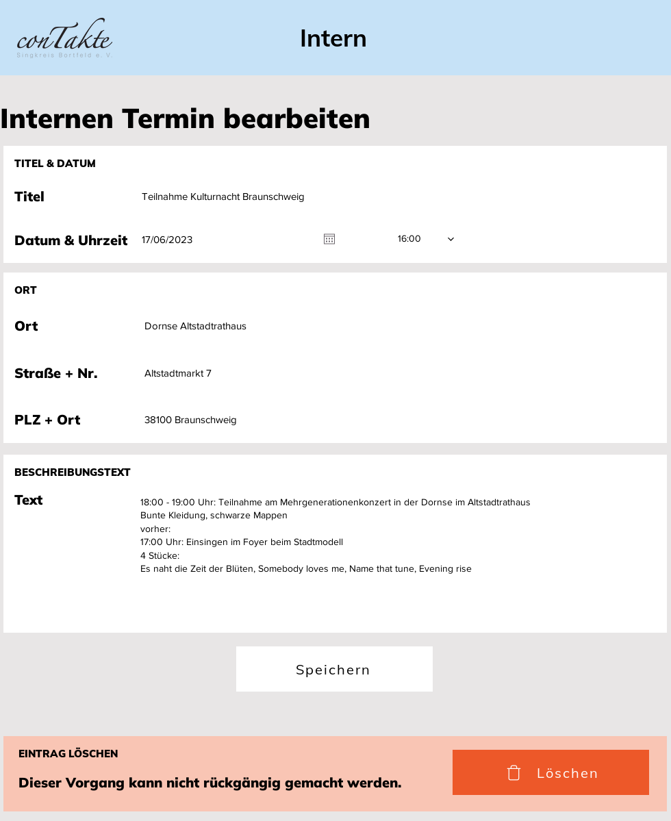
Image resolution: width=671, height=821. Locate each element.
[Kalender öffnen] (329, 238)
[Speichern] (334, 669)
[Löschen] (551, 772)
